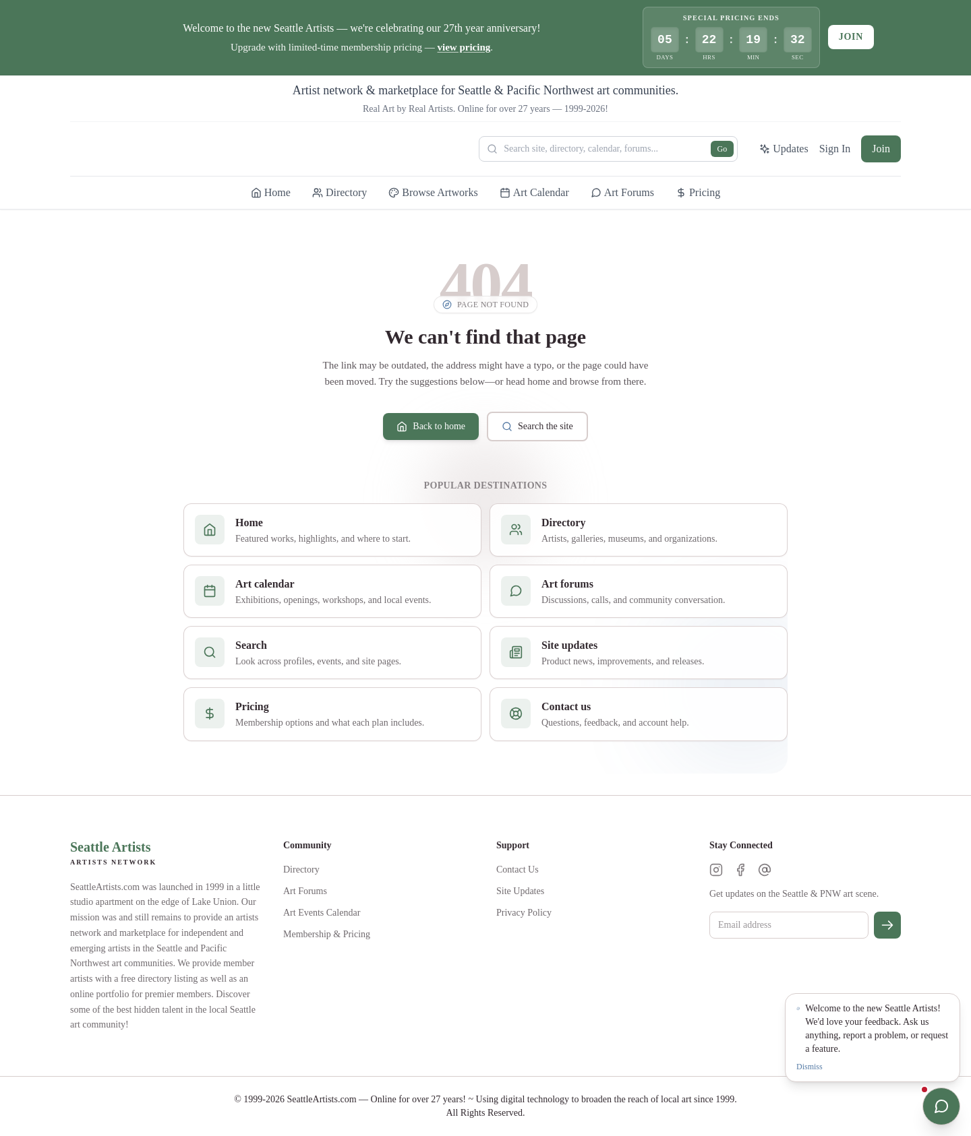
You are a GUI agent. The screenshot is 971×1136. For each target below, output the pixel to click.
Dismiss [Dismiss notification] (809, 1066)
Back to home (430, 426)
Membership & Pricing (326, 934)
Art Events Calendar (321, 913)
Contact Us (517, 869)
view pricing (464, 47)
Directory (301, 869)
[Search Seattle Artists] (608, 149)
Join (851, 37)
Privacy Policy (524, 913)
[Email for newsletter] (789, 925)
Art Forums (305, 891)
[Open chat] (941, 1106)
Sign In (835, 148)
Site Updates (520, 891)
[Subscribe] (887, 925)
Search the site (537, 426)
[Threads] (764, 870)
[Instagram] (716, 870)
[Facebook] (740, 870)
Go (722, 149)
